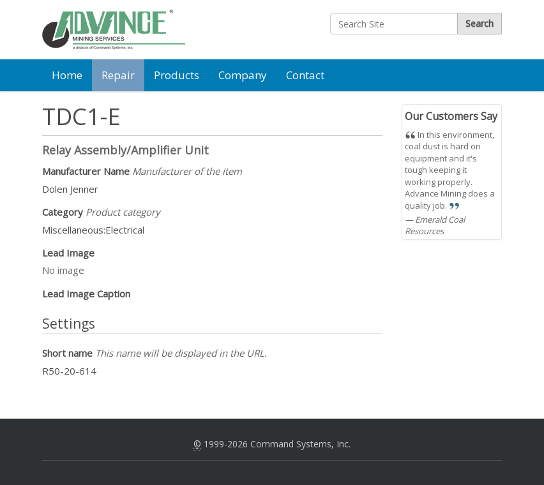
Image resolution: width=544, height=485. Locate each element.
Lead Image (68, 252)
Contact (305, 75)
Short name (154, 353)
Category (101, 211)
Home (67, 75)
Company (242, 75)
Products (176, 75)
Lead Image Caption (86, 293)
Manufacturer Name (142, 171)
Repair (118, 75)
